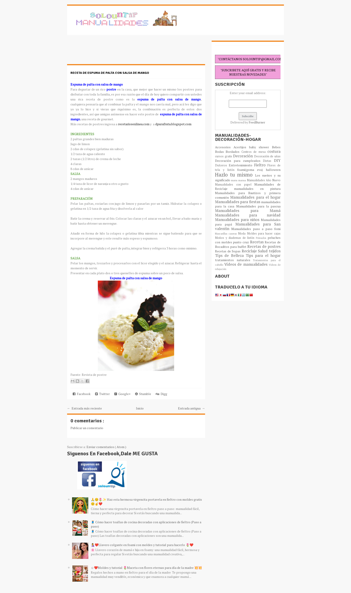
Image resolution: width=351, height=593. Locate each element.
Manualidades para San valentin (248, 226)
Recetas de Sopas (228, 251)
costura (274, 151)
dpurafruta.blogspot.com (173, 124)
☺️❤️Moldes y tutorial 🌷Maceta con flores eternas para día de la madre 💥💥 (146, 567)
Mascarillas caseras (226, 233)
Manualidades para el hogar (255, 197)
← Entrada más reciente (84, 408)
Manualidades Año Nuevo (264, 180)
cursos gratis (224, 156)
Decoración (243, 155)
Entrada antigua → (191, 408)
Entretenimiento (241, 165)
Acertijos (241, 147)
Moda (242, 233)
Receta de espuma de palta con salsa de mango (109, 73)
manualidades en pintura (257, 188)
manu (234, 180)
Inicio (140, 408)
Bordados (233, 151)
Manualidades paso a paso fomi (256, 229)
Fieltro (261, 165)
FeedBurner (257, 122)
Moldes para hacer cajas (264, 233)
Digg (161, 394)
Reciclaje (250, 251)
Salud (263, 251)
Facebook (82, 394)
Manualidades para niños (238, 219)
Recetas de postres (264, 246)
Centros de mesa (254, 152)
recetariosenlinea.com (133, 124)
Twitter (102, 394)
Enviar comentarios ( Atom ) (106, 447)
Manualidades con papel (234, 184)
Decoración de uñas (267, 156)
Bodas (220, 151)
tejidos (275, 251)
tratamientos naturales (234, 260)
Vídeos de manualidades (246, 264)
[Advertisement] (103, 52)
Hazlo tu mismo (235, 174)
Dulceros (222, 165)
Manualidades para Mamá (248, 210)
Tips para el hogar (263, 255)
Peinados (262, 238)
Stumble (143, 394)
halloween (273, 169)
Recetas (257, 242)
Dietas (268, 161)
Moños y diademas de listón (235, 238)
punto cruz (241, 242)
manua (242, 180)
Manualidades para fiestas (238, 201)
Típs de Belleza (230, 255)
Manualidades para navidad (248, 215)
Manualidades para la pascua (258, 206)
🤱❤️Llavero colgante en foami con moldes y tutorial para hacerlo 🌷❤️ (142, 545)
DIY (277, 160)
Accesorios (224, 147)
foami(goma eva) (251, 169)
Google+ (122, 394)
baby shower (260, 147)
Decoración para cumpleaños (239, 160)
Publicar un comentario (86, 428)
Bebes (276, 147)
